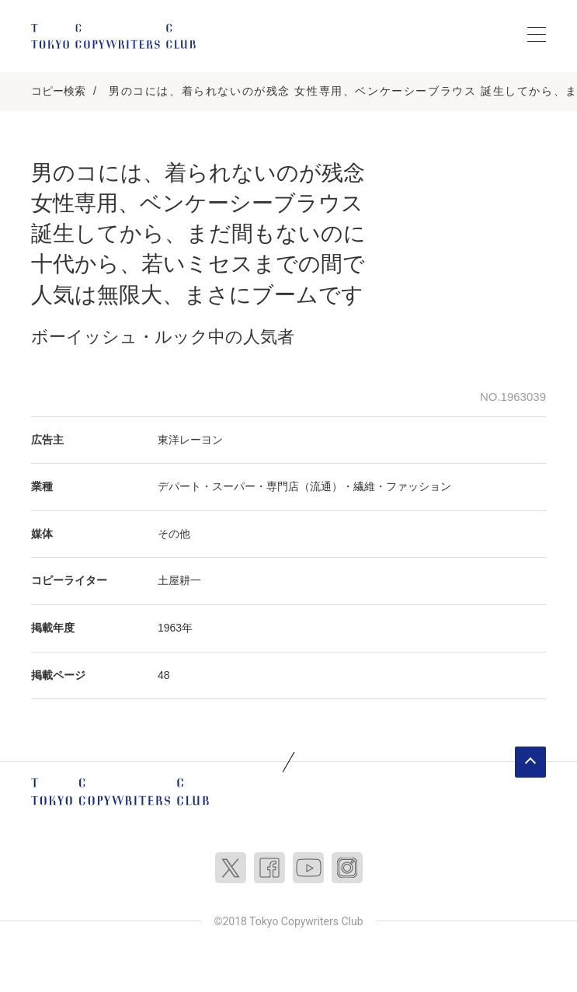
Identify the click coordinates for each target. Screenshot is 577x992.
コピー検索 (58, 91)
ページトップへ (530, 762)
